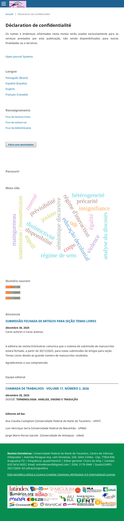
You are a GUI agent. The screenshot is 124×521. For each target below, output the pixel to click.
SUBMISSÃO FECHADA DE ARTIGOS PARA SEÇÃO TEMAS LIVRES (51, 321)
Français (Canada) (17, 94)
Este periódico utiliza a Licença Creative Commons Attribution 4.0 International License (61, 474)
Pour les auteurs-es (16, 122)
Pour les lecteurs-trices (18, 116)
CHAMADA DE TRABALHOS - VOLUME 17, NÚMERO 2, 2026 (47, 388)
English (10, 89)
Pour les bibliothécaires (18, 128)
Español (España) (16, 83)
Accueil (9, 14)
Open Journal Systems (19, 56)
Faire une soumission (21, 144)
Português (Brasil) (17, 78)
